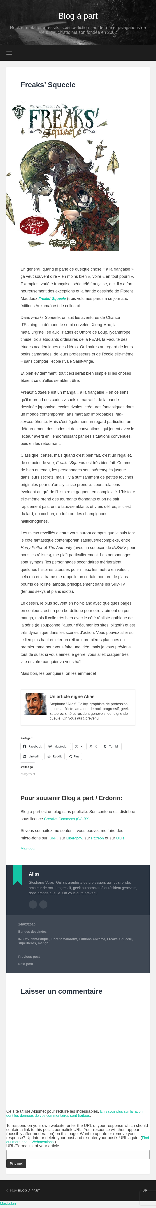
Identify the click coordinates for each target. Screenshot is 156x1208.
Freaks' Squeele (125, 941)
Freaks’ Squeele (55, 86)
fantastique (41, 941)
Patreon (101, 840)
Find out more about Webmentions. (39, 1144)
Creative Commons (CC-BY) (69, 821)
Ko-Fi (53, 840)
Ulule (125, 840)
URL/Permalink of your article (32, 1148)
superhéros (27, 945)
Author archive (33, 906)
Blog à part (78, 16)
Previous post (29, 959)
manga (44, 945)
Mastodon (29, 850)
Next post (26, 966)
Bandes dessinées (33, 933)
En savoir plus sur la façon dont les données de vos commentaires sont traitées (77, 1115)
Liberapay (76, 840)
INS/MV (24, 941)
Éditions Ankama (96, 941)
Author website (43, 906)
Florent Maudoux (66, 941)
